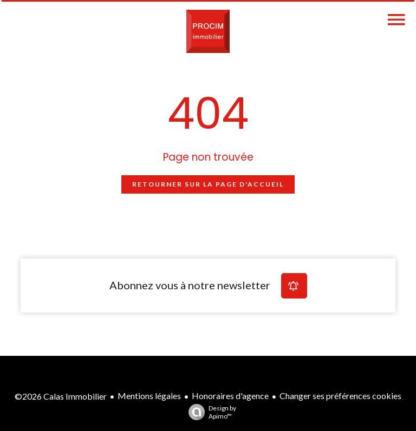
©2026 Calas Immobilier (61, 396)
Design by (209, 412)
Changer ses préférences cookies (340, 395)
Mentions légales (149, 395)
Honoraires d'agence (230, 395)
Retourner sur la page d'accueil (208, 184)
